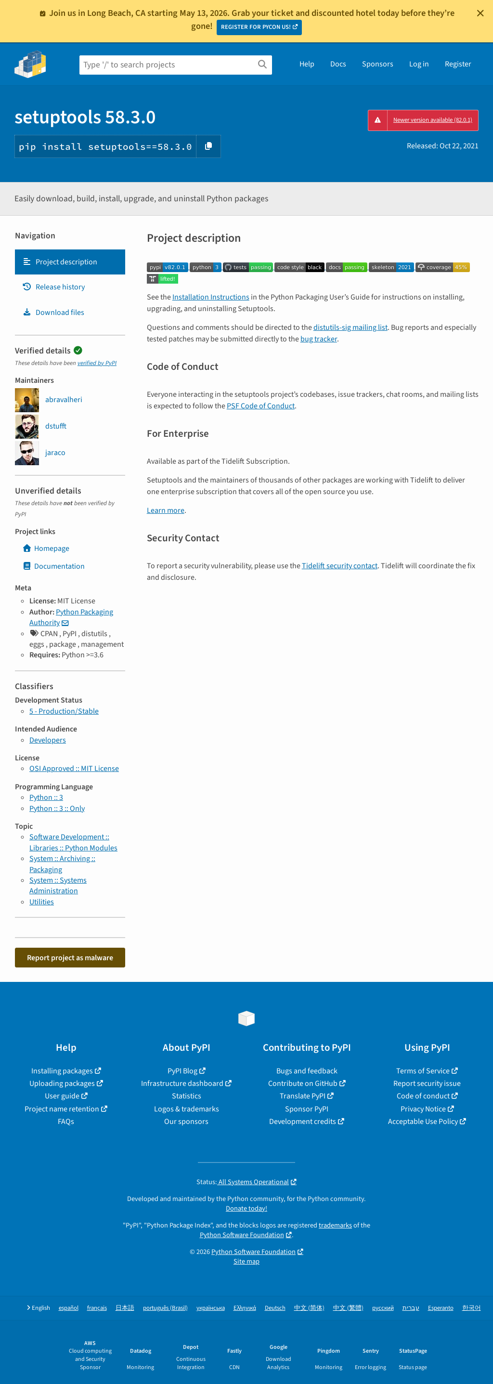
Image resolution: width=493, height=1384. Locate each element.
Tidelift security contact (339, 566)
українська (210, 1308)
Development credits (302, 1121)
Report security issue (427, 1083)
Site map (246, 1261)
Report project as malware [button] (70, 958)
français (97, 1308)
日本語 (125, 1308)
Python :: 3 (46, 797)
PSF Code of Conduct (261, 406)
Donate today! (246, 1208)
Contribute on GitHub (302, 1083)
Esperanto (441, 1308)
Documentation (53, 566)
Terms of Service (423, 1071)
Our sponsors (186, 1121)
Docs (338, 64)
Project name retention (62, 1109)
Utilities (41, 902)
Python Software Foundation (242, 1235)
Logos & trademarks (186, 1109)
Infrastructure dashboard (182, 1083)
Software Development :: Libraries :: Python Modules (73, 842)
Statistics (186, 1096)
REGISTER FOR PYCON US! (256, 27)
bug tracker (318, 339)
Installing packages (62, 1071)
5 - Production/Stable (64, 711)
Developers (47, 740)
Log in (419, 64)
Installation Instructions (210, 297)
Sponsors (377, 64)
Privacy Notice (423, 1109)
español (68, 1308)
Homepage (45, 548)
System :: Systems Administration (58, 885)
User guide (62, 1096)
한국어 (471, 1308)
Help (306, 64)
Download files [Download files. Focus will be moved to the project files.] (53, 312)
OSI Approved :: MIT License (74, 768)
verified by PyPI (97, 363)
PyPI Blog (182, 1071)
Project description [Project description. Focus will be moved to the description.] (59, 262)
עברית (410, 1308)
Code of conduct (423, 1096)
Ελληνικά (245, 1308)
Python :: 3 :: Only (57, 808)
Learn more (165, 510)
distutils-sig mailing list (350, 327)
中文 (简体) (309, 1308)
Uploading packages (62, 1083)
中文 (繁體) (348, 1308)
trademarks (335, 1225)
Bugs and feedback (306, 1071)
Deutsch (275, 1308)
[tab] (70, 261)
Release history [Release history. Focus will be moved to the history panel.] (53, 287)
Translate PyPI (302, 1096)
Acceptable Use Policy (423, 1121)
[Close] (480, 13)
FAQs (66, 1121)
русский (383, 1308)
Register (458, 64)
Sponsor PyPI (306, 1109)
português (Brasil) (165, 1308)
